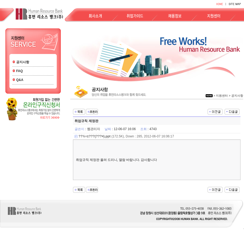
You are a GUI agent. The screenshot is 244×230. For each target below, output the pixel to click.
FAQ (19, 71)
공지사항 (22, 62)
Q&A (20, 80)
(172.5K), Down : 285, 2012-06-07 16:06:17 (126, 136)
